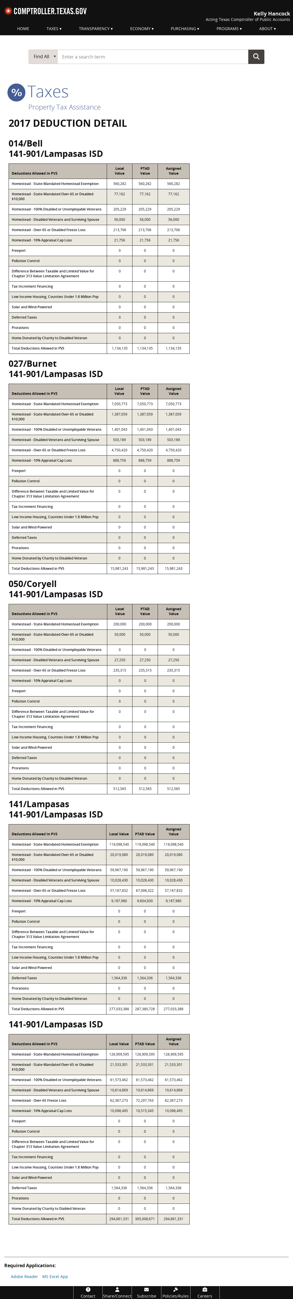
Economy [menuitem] (140, 28)
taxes (39, 91)
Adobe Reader (24, 1276)
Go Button (256, 56)
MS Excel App (55, 1276)
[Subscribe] (146, 1292)
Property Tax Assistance (64, 107)
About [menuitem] (266, 28)
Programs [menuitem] (228, 28)
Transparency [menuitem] (94, 28)
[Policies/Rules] (175, 1292)
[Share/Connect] (117, 1292)
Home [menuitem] (23, 28)
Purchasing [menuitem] (183, 28)
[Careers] (205, 1292)
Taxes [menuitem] (52, 28)
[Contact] (88, 1292)
